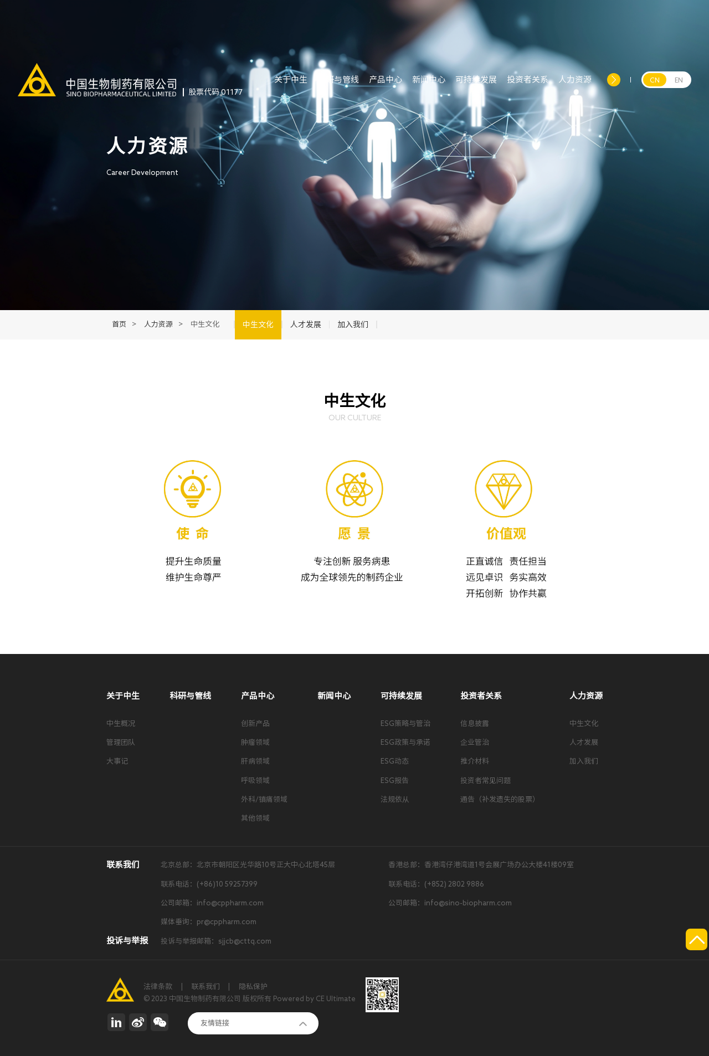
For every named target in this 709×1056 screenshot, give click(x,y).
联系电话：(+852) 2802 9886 (436, 884)
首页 (119, 324)
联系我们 (205, 986)
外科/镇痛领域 (264, 799)
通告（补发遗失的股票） (500, 799)
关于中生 (290, 85)
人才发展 (583, 742)
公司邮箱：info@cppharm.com (212, 902)
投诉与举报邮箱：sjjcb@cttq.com (216, 941)
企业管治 (474, 742)
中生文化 (583, 723)
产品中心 (385, 85)
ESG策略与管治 (405, 723)
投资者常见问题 (485, 780)
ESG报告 (395, 780)
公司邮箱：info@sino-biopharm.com (450, 902)
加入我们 (583, 761)
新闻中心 (428, 85)
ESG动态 (395, 761)
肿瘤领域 (255, 742)
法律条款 (157, 986)
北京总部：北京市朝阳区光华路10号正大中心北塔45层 (248, 864)
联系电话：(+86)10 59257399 (209, 884)
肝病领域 (255, 761)
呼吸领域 (255, 780)
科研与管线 (338, 85)
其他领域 (255, 818)
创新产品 (255, 723)
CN (655, 79)
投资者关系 (527, 85)
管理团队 (120, 742)
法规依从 (395, 799)
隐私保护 (253, 986)
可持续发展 (476, 85)
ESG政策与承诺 (405, 742)
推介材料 (474, 761)
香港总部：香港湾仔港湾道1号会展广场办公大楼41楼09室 (481, 864)
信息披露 (474, 723)
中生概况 (120, 723)
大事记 (117, 761)
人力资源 (575, 85)
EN (679, 79)
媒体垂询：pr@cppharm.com (208, 921)
